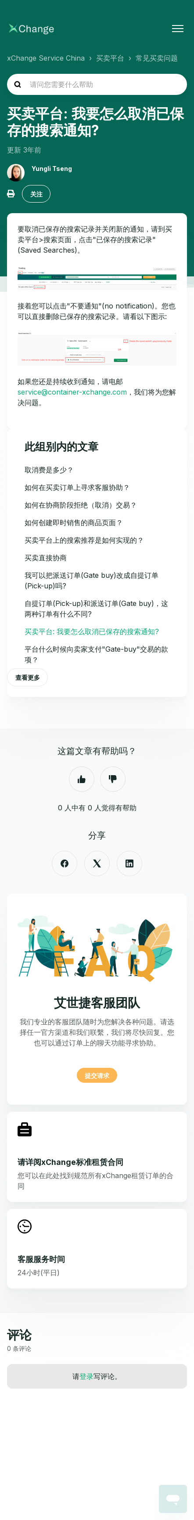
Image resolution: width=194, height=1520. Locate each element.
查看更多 (27, 677)
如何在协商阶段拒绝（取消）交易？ (81, 505)
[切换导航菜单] (178, 28)
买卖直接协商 (46, 557)
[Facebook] (64, 863)
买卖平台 (110, 58)
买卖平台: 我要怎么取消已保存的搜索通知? (92, 631)
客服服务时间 (41, 1259)
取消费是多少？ (49, 469)
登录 (86, 1376)
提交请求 (97, 1075)
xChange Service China (46, 58)
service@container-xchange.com (72, 392)
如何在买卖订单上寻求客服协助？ (77, 487)
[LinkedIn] (129, 863)
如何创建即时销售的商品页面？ (74, 522)
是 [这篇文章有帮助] (81, 779)
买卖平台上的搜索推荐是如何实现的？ (84, 540)
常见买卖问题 (157, 58)
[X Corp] (97, 863)
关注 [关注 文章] (36, 194)
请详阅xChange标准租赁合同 (70, 1162)
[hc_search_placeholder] (97, 84)
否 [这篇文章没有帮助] (113, 779)
